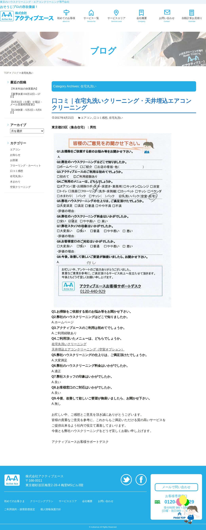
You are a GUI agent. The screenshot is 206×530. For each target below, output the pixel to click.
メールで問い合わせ (176, 487)
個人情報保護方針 (50, 509)
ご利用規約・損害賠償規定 (19, 509)
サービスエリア (68, 501)
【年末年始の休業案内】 (24, 88)
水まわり (15, 181)
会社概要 (87, 501)
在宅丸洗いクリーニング (69, 344)
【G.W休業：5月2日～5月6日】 (26, 111)
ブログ (103, 50)
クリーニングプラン (41, 501)
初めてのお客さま (14, 501)
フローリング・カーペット (25, 165)
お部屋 (14, 160)
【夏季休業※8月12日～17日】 (25, 95)
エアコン (86, 117)
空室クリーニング (20, 186)
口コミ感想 (100, 117)
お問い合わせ (105, 501)
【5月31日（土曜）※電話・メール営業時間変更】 (26, 103)
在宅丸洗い (116, 117)
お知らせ (15, 154)
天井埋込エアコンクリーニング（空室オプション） (88, 349)
